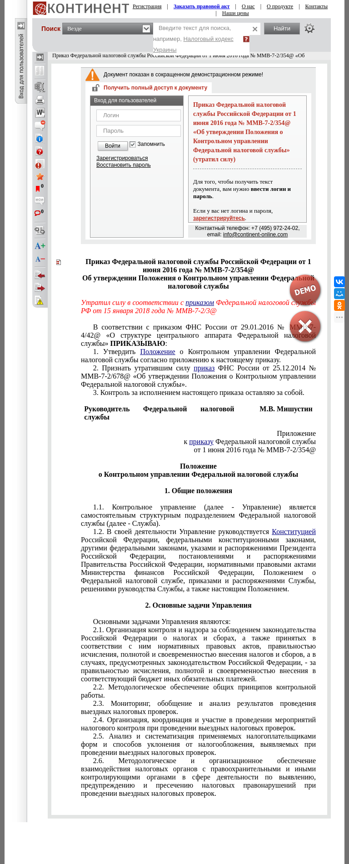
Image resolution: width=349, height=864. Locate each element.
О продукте (280, 6)
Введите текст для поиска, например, (193, 39)
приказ (204, 368)
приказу (201, 441)
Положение (157, 351)
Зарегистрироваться (122, 158)
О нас (248, 6)
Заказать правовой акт (202, 6)
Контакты (316, 6)
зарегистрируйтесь (219, 218)
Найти (282, 28)
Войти (112, 146)
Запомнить (151, 144)
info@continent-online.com (255, 234)
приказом (199, 302)
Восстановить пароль (123, 165)
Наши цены (235, 13)
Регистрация (147, 6)
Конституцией (294, 531)
